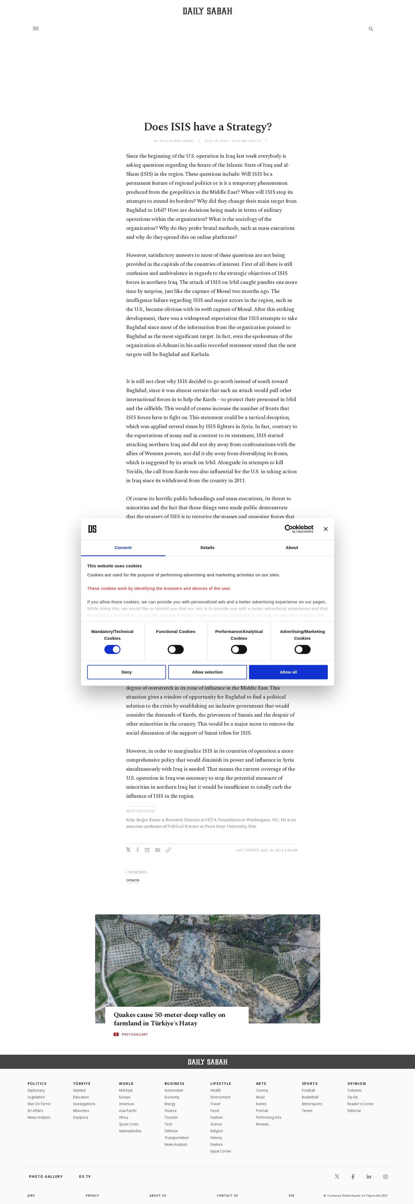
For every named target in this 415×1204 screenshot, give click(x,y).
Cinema (262, 1090)
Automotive (174, 1090)
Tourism (171, 1117)
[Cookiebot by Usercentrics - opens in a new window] (288, 529)
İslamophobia (130, 1131)
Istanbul (79, 1090)
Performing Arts (268, 1117)
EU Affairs (35, 1110)
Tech (168, 1124)
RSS (292, 1196)
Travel (215, 1103)
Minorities (81, 1110)
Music (260, 1097)
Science (216, 1124)
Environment (220, 1097)
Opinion (356, 1083)
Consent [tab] (123, 547)
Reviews (262, 1124)
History (216, 1137)
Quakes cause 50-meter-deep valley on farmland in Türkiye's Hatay (171, 1018)
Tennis (307, 1110)
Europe (125, 1097)
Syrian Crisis (128, 1124)
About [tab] (292, 547)
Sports (310, 1083)
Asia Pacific (128, 1110)
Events (261, 1103)
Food (214, 1110)
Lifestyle (221, 1083)
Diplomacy (36, 1090)
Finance (171, 1110)
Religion (216, 1131)
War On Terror (39, 1103)
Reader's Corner (360, 1103)
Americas (126, 1103)
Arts (261, 1083)
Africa (123, 1117)
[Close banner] (326, 529)
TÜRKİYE (82, 1083)
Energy (170, 1103)
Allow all (288, 672)
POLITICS (37, 1083)
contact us (228, 1196)
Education (81, 1097)
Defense (171, 1131)
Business (175, 1083)
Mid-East (126, 1090)
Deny (127, 672)
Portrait (262, 1110)
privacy (92, 1196)
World (126, 1083)
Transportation (177, 1137)
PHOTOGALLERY (135, 1034)
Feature (216, 1144)
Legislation (36, 1097)
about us (158, 1196)
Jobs (32, 1196)
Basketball (310, 1097)
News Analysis (39, 1117)
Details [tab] (208, 547)
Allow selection (207, 672)
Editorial (354, 1110)
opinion (132, 880)
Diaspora (80, 1117)
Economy (172, 1097)
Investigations (84, 1103)
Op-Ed (352, 1097)
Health (215, 1090)
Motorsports (312, 1103)
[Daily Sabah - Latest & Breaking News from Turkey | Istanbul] (207, 10)
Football (308, 1090)
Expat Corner (220, 1151)
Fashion (216, 1117)
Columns (354, 1090)
